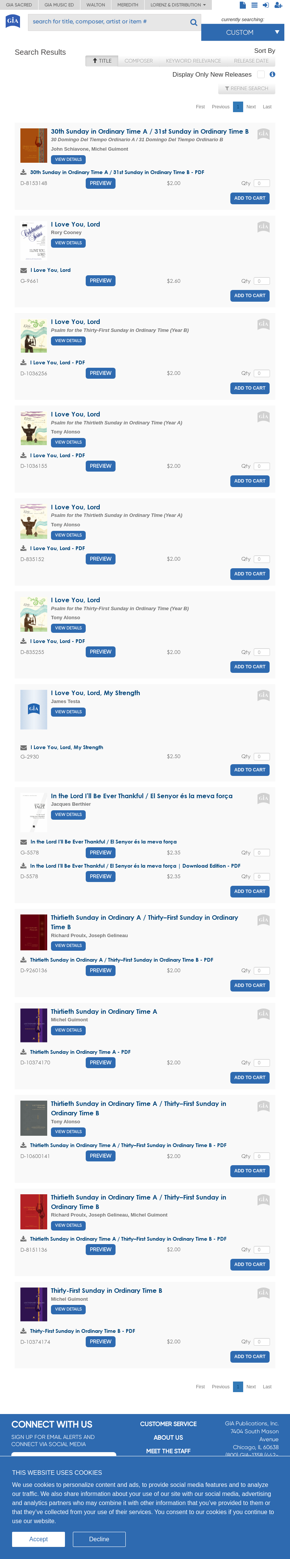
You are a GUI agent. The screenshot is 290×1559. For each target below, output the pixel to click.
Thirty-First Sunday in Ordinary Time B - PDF (82, 1331)
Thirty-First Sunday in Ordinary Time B (106, 1290)
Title (101, 61)
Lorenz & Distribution (178, 5)
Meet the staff (168, 1451)
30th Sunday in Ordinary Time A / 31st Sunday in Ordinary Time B (150, 131)
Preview (100, 183)
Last (267, 106)
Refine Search (246, 88)
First (200, 106)
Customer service (168, 1424)
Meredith (127, 5)
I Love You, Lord (75, 224)
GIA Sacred (19, 5)
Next (251, 106)
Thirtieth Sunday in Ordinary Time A (104, 1011)
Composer (139, 61)
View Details (68, 159)
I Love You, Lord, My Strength (95, 692)
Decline (99, 1539)
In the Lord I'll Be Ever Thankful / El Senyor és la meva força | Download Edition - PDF (135, 865)
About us (168, 1437)
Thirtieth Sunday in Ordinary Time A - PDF (80, 1052)
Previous (221, 106)
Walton (95, 5)
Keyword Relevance (193, 61)
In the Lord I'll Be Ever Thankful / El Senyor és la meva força (142, 795)
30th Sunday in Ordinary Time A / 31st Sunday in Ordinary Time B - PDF (117, 172)
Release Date (251, 61)
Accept (38, 1539)
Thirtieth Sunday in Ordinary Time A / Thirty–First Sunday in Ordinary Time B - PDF (128, 1145)
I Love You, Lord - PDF (57, 362)
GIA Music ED (59, 5)
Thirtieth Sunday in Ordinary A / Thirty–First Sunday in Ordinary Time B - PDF (121, 959)
